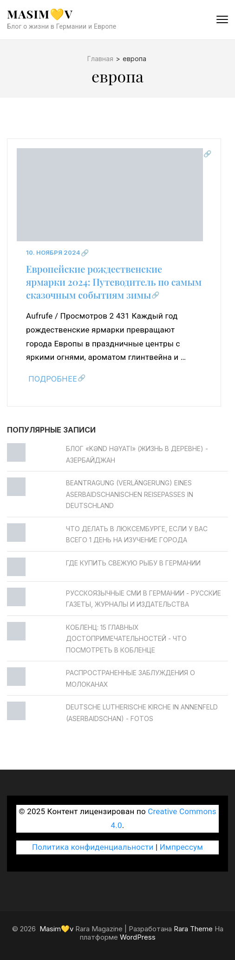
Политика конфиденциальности (93, 847)
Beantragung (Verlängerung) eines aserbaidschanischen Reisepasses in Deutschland (129, 494)
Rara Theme (193, 928)
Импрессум (181, 847)
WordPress (138, 937)
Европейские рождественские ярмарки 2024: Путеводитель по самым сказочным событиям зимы (114, 282)
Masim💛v (40, 13)
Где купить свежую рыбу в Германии (133, 563)
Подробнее (52, 378)
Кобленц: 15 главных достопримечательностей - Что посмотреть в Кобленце (126, 638)
